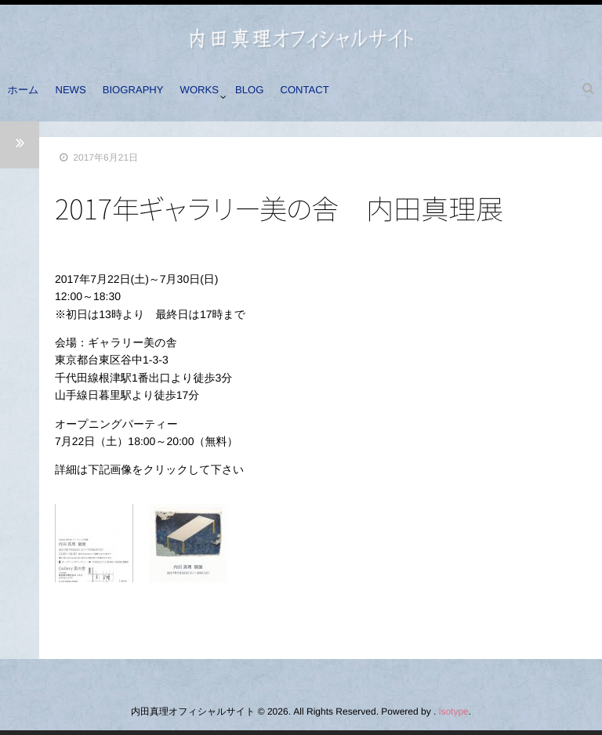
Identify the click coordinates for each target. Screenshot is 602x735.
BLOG (273, 96)
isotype (454, 711)
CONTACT (334, 96)
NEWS (80, 96)
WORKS (217, 96)
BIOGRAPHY (147, 96)
